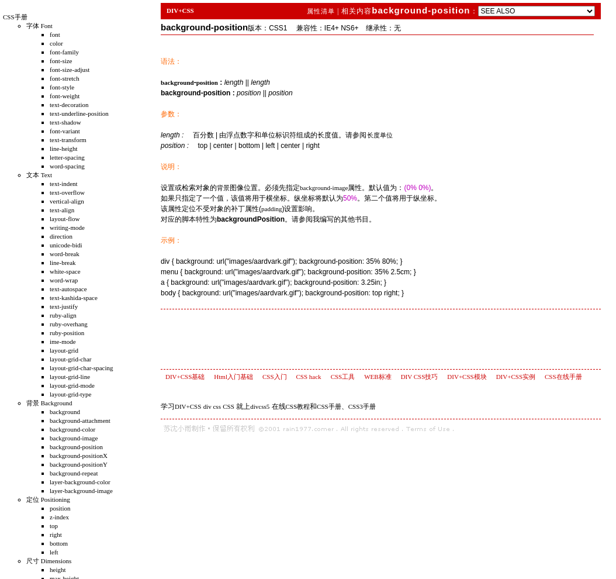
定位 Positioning (48, 499)
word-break (64, 253)
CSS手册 (15, 16)
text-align (62, 209)
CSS (228, 406)
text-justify (64, 306)
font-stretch (64, 78)
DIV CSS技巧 (419, 376)
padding (271, 208)
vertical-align (67, 201)
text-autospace (68, 288)
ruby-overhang (69, 324)
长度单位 (380, 135)
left (54, 552)
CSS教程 (298, 406)
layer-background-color (80, 481)
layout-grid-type (70, 394)
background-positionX (79, 455)
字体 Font (39, 25)
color (56, 43)
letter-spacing (67, 157)
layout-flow (64, 218)
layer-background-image (81, 490)
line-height (64, 148)
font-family (64, 52)
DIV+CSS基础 (185, 376)
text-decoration (69, 104)
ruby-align (63, 315)
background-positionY (79, 464)
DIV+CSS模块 (466, 376)
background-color (72, 429)
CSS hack (308, 376)
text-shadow (65, 122)
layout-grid (64, 350)
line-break (63, 262)
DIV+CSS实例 (515, 376)
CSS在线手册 (563, 376)
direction (61, 236)
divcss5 (259, 406)
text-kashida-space (74, 297)
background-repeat (74, 473)
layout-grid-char (70, 359)
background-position (76, 446)
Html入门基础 (233, 376)
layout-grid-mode (72, 385)
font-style (62, 87)
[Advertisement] (383, 338)
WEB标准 (377, 376)
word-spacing (67, 166)
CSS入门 (274, 376)
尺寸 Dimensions (48, 560)
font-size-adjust (69, 69)
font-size (61, 60)
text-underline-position (79, 113)
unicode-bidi (66, 245)
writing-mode (67, 227)
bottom (59, 543)
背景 (223, 187)
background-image (74, 438)
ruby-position (67, 332)
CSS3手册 (362, 406)
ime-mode (63, 341)
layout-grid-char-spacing (81, 367)
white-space (65, 271)
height (58, 569)
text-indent (64, 183)
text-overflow (67, 192)
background (65, 411)
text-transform (68, 139)
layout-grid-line (70, 376)
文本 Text (39, 174)
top (54, 525)
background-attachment (80, 420)
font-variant (65, 131)
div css (212, 406)
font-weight (64, 95)
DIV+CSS (180, 10)
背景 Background (49, 402)
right (56, 534)
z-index (59, 517)
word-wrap (64, 280)
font (55, 34)
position (60, 508)
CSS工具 (343, 376)
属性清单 (322, 11)
